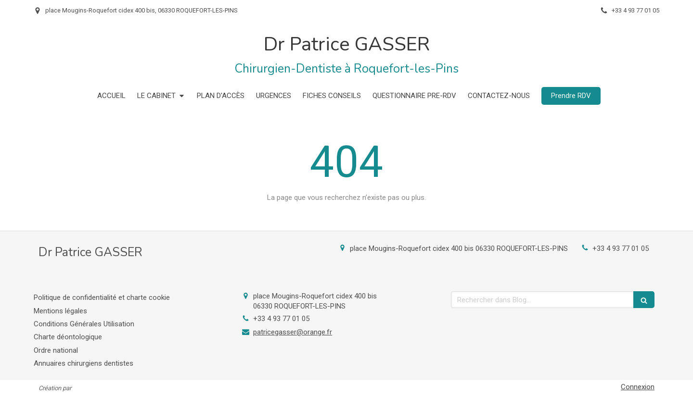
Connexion (637, 387)
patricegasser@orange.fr (292, 332)
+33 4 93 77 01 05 (620, 248)
